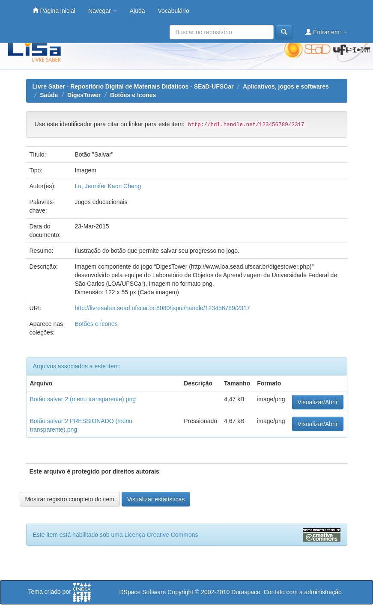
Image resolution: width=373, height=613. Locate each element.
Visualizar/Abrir (318, 402)
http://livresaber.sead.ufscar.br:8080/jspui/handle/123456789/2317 (162, 308)
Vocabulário (173, 10)
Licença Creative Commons (161, 534)
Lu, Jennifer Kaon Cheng (108, 186)
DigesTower (84, 95)
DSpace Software (142, 592)
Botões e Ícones (133, 95)
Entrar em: (326, 32)
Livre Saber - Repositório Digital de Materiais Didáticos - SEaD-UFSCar (133, 86)
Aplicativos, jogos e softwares (286, 86)
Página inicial (54, 10)
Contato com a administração (303, 592)
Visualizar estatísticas (156, 499)
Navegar (102, 10)
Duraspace (245, 592)
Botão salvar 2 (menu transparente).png (83, 399)
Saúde (49, 95)
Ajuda (137, 10)
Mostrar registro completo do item (70, 499)
